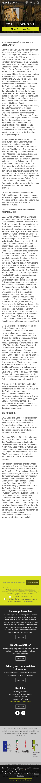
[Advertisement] (20, 545)
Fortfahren (20, 637)
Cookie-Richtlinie (27, 601)
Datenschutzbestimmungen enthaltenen (21, 590)
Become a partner (20, 645)
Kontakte (20, 688)
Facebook (17, 713)
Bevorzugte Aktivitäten (34, 2)
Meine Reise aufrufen (20, 29)
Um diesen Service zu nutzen (22, 596)
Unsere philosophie (20, 611)
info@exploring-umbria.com (20, 701)
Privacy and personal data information (20, 668)
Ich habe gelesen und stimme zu (21, 780)
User (30, 2)
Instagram (23, 713)
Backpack (37, 2)
